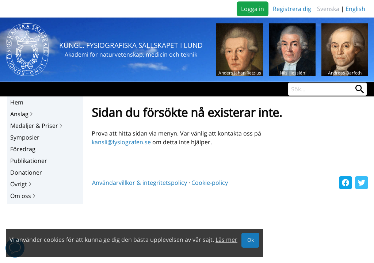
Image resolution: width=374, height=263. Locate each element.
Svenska (328, 9)
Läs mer (226, 240)
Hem (16, 102)
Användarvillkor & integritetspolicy (139, 183)
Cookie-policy (209, 183)
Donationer (26, 172)
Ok (250, 239)
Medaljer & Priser (37, 126)
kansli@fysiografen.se (121, 142)
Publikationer (28, 161)
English (355, 9)
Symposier (24, 137)
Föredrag (22, 149)
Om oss (23, 196)
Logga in (252, 9)
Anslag (22, 114)
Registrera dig (292, 9)
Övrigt (21, 184)
